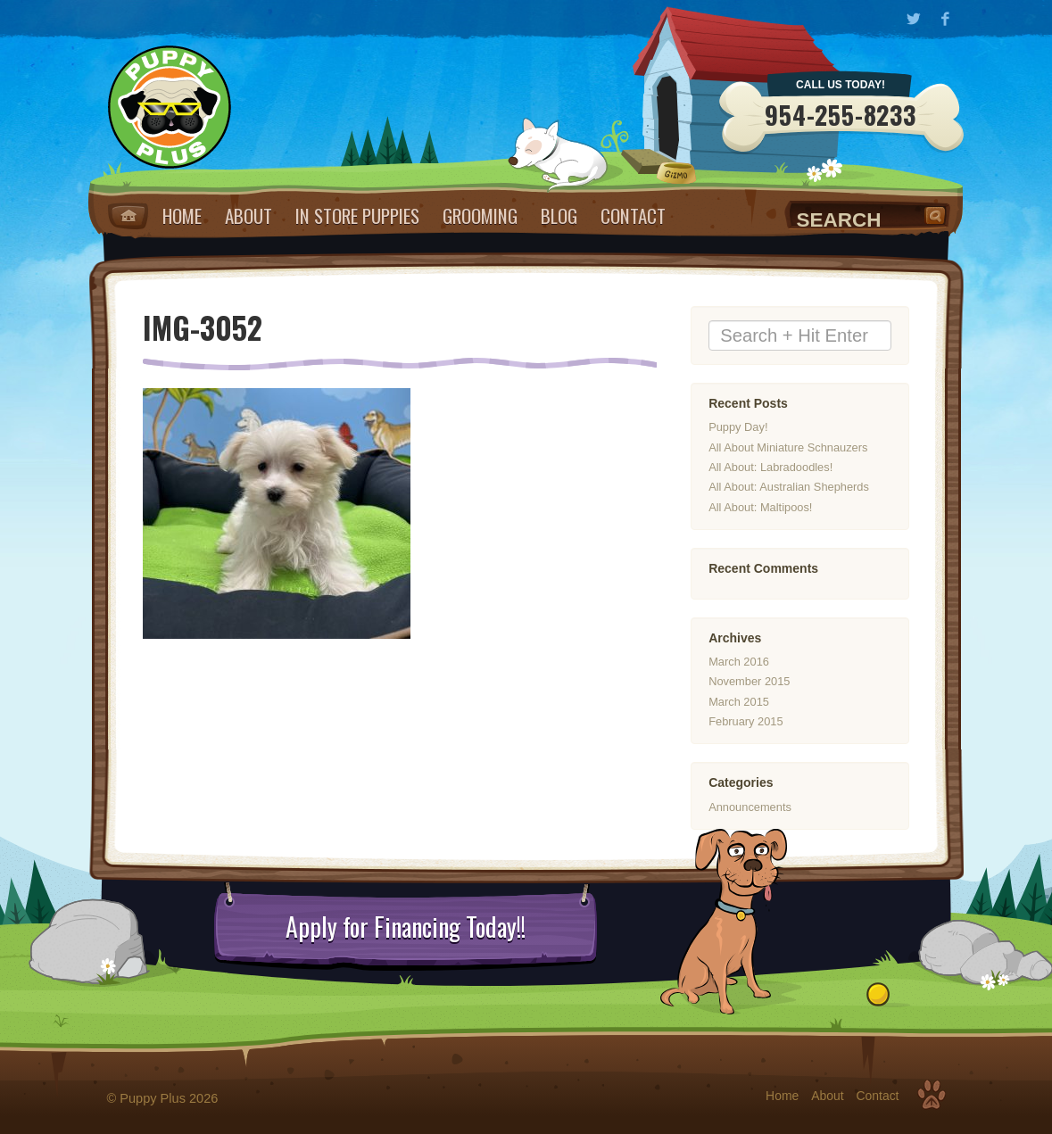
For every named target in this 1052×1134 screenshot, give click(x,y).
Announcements (749, 807)
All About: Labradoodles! (770, 467)
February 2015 (745, 721)
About (248, 215)
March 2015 (738, 701)
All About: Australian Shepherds (788, 486)
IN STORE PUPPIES (357, 215)
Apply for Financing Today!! (406, 927)
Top (931, 1095)
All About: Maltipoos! (760, 507)
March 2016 (738, 661)
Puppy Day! (737, 427)
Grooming (480, 215)
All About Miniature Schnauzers (787, 447)
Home (128, 216)
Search (937, 215)
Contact (633, 215)
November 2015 (749, 681)
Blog (559, 215)
